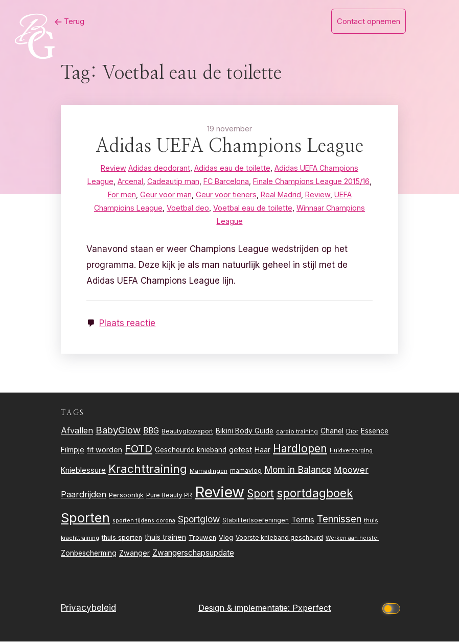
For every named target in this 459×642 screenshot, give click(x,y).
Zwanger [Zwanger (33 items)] (134, 552)
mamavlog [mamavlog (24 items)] (246, 470)
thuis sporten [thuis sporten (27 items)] (122, 538)
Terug (68, 21)
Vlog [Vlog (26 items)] (226, 538)
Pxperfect (311, 608)
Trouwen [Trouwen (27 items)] (202, 538)
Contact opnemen (368, 21)
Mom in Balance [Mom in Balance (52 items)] (297, 469)
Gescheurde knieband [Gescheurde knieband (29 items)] (190, 450)
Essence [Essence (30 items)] (374, 431)
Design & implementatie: (245, 608)
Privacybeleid (88, 608)
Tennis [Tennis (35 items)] (302, 519)
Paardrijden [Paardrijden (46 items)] (83, 494)
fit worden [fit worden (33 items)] (104, 450)
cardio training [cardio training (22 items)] (297, 431)
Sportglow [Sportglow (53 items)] (199, 519)
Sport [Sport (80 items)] (260, 493)
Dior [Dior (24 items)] (352, 431)
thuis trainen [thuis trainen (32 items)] (165, 537)
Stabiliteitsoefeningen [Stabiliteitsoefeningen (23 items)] (255, 520)
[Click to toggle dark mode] (393, 608)
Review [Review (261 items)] (219, 492)
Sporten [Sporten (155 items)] (85, 517)
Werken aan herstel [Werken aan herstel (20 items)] (352, 538)
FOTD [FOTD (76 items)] (138, 449)
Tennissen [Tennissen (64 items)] (339, 519)
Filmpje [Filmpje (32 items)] (72, 450)
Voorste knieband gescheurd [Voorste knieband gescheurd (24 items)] (279, 538)
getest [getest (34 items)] (240, 450)
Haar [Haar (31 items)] (262, 450)
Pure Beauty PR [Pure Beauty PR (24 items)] (169, 495)
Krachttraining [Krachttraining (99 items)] (147, 468)
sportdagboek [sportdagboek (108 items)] (315, 493)
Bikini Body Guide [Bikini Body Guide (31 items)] (244, 431)
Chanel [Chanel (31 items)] (331, 431)
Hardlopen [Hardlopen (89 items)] (300, 448)
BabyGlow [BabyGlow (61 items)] (118, 429)
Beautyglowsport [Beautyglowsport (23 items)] (187, 431)
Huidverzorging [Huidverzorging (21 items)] (351, 450)
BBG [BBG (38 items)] (151, 430)
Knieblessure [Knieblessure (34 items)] (83, 470)
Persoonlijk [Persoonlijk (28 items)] (126, 495)
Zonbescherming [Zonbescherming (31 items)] (89, 553)
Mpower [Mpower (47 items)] (351, 470)
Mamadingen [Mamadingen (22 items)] (208, 470)
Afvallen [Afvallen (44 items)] (77, 430)
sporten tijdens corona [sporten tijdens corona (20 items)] (143, 520)
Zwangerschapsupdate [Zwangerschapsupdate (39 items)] (193, 553)
